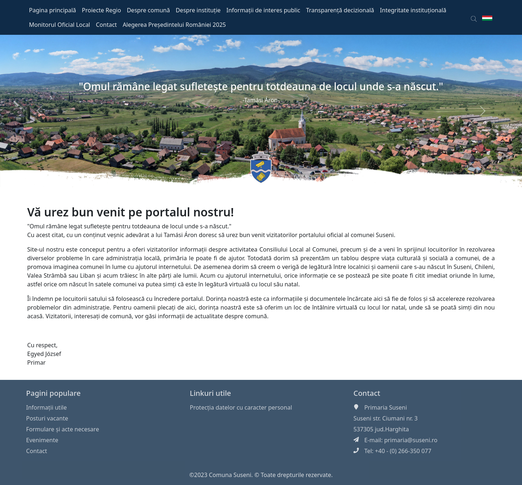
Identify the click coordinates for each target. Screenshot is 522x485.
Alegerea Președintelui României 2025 (174, 25)
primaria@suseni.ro (411, 440)
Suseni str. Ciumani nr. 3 (385, 418)
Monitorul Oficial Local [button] (59, 25)
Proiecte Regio (101, 10)
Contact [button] (106, 25)
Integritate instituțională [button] (413, 10)
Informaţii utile (46, 407)
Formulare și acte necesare (62, 429)
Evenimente (42, 440)
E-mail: (374, 440)
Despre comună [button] (148, 10)
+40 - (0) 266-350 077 (403, 451)
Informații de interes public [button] (264, 10)
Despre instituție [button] (198, 10)
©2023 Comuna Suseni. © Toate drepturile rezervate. (261, 475)
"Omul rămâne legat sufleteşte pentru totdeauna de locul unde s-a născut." (261, 86)
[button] (474, 17)
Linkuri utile (210, 393)
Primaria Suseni (385, 407)
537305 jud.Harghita (381, 429)
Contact (36, 451)
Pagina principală (52, 10)
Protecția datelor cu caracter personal (241, 407)
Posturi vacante (47, 418)
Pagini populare (53, 393)
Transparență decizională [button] (340, 10)
